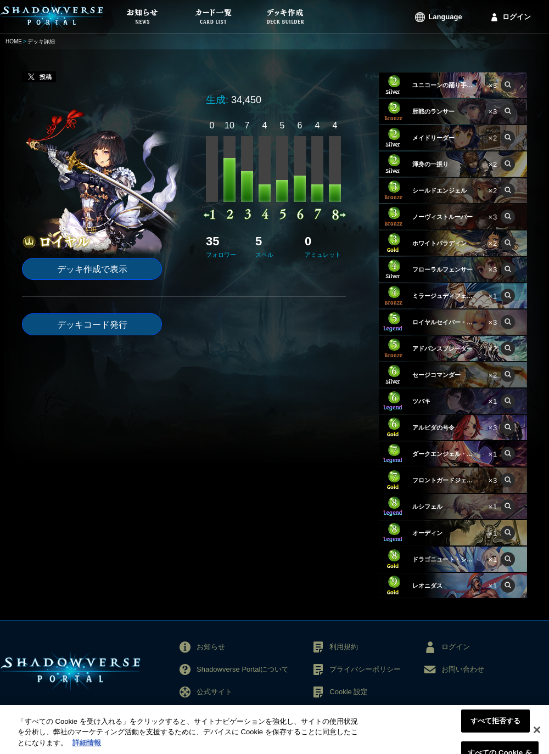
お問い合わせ (462, 669)
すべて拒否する (495, 727)
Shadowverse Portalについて (243, 669)
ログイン (516, 17)
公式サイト (214, 692)
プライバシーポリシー (365, 669)
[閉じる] (537, 735)
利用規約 (343, 647)
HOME (13, 41)
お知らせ (211, 647)
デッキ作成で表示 (92, 269)
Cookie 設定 (348, 692)
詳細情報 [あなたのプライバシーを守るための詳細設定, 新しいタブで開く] (86, 749)
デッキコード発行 (92, 324)
